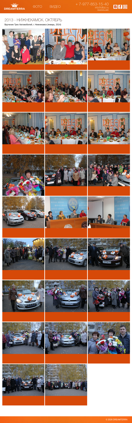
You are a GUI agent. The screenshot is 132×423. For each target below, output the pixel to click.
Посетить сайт (103, 10)
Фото (37, 6)
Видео (55, 6)
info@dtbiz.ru (102, 8)
